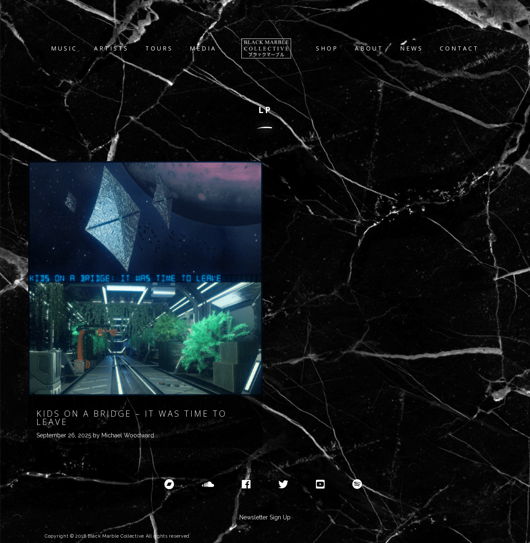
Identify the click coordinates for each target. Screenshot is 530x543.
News (411, 48)
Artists (111, 48)
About (369, 48)
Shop (327, 48)
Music (64, 48)
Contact (459, 48)
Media (203, 48)
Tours (159, 48)
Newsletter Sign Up (265, 517)
